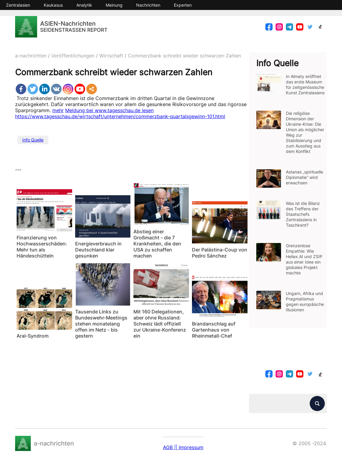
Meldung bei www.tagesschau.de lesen (109, 110)
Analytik (84, 5)
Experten (183, 5)
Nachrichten (148, 5)
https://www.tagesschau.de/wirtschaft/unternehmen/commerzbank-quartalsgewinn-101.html (120, 116)
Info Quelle (32, 139)
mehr (58, 110)
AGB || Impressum (183, 447)
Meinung (114, 5)
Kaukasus (53, 5)
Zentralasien (18, 5)
